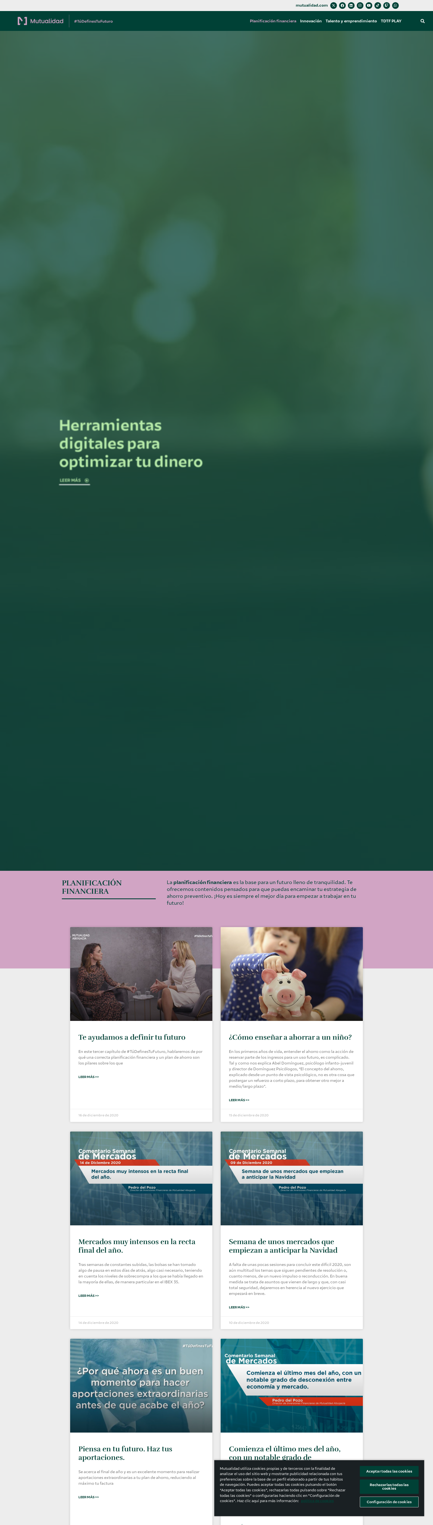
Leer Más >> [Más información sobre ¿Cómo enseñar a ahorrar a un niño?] (239, 1100)
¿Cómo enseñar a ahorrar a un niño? (290, 1037)
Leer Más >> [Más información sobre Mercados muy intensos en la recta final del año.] (88, 1296)
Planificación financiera (273, 21)
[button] (423, 21)
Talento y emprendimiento (351, 21)
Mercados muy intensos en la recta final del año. (137, 1246)
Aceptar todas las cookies (389, 1471)
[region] (319, 1488)
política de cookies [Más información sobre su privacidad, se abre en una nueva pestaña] (317, 1501)
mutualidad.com (312, 5)
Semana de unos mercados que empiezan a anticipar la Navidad (283, 1246)
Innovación (311, 21)
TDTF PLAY (391, 21)
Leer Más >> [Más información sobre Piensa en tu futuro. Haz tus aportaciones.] (88, 1497)
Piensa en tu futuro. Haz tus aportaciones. (125, 1453)
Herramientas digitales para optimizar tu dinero (131, 443)
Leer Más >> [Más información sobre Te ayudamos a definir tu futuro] (88, 1077)
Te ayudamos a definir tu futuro (132, 1037)
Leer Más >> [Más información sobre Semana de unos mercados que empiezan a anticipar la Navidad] (239, 1307)
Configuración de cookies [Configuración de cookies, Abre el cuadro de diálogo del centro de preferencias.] (389, 1502)
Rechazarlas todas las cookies (389, 1487)
